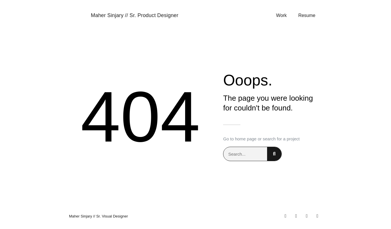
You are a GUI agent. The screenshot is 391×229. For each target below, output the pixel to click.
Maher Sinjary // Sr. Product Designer (135, 15)
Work (281, 15)
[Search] (274, 154)
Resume (306, 15)
